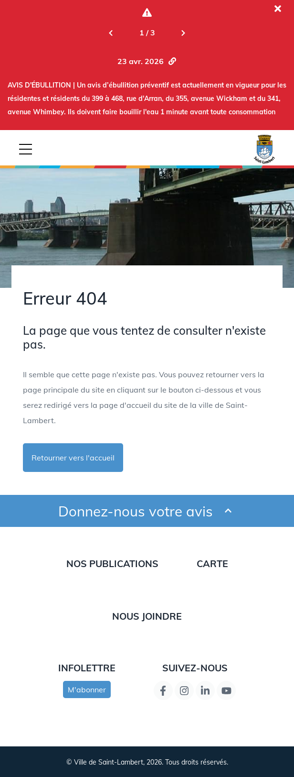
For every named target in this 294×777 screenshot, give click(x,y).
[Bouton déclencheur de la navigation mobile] (25, 149)
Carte (212, 563)
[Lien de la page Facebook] (163, 690)
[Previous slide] (110, 32)
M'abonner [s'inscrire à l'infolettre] (87, 689)
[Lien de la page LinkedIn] (205, 690)
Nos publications (112, 563)
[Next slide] (183, 32)
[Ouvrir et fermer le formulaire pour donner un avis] (228, 511)
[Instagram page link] (184, 690)
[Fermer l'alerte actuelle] (277, 8)
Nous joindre (147, 616)
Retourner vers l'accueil (73, 457)
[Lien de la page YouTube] (226, 690)
